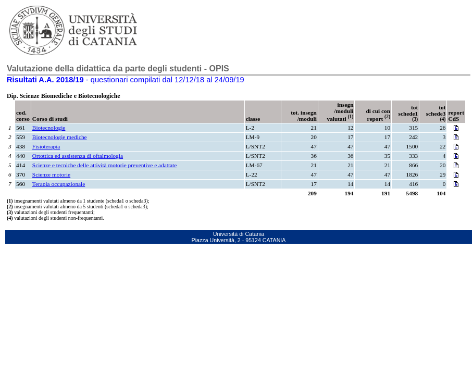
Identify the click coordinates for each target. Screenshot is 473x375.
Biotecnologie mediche (59, 137)
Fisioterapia (46, 146)
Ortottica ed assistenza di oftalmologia (77, 156)
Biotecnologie (49, 127)
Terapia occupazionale (58, 184)
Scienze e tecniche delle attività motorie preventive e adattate (104, 165)
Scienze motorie (51, 174)
